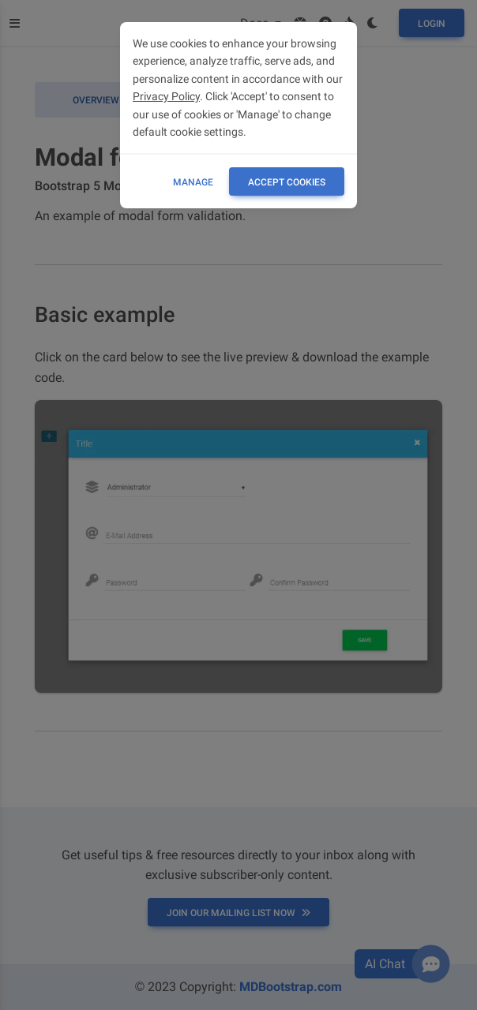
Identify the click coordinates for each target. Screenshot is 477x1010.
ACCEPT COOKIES (286, 182)
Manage (193, 182)
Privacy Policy (166, 96)
